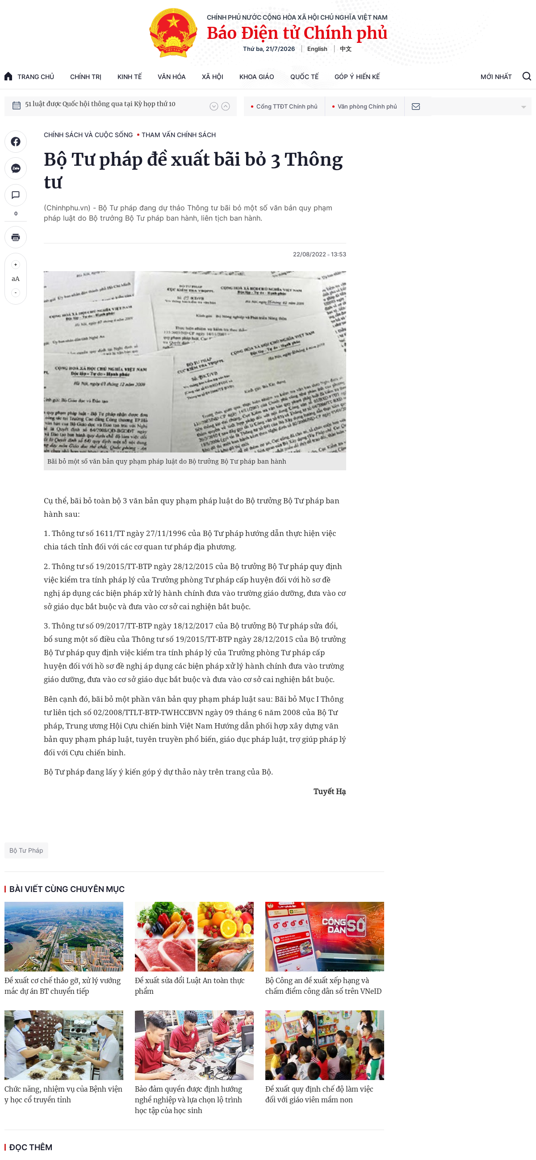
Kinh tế (129, 76)
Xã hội (212, 76)
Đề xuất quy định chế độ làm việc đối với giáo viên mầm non (319, 1094)
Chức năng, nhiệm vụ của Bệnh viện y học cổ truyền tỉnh (63, 1094)
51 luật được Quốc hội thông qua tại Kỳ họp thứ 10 (100, 106)
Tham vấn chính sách (179, 134)
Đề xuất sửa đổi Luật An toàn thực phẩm (190, 986)
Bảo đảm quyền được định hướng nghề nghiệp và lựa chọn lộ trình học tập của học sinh (188, 1100)
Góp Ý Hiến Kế (357, 76)
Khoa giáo (256, 76)
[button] (213, 106)
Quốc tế (304, 76)
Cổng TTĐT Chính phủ (284, 106)
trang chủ (29, 76)
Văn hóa (172, 76)
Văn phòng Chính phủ (364, 106)
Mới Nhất (496, 76)
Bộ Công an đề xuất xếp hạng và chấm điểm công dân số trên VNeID (323, 986)
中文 (346, 48)
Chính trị (85, 76)
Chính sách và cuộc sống (88, 134)
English (317, 48)
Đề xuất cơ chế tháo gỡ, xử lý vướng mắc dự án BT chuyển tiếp (62, 986)
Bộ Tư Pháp (26, 850)
